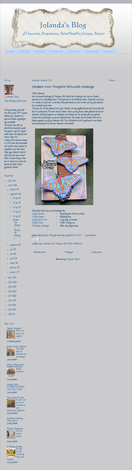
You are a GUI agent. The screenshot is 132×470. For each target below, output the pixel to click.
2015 (10, 305)
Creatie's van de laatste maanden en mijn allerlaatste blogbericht (16, 405)
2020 (10, 282)
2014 (10, 310)
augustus (14, 245)
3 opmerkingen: (90, 235)
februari (13, 268)
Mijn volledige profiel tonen (15, 101)
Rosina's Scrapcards (15, 429)
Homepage (68, 252)
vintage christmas (20, 370)
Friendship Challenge (40, 226)
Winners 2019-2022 (91, 51)
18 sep (15, 198)
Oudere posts (96, 252)
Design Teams (24, 51)
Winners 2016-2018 (74, 51)
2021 (10, 278)
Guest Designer (39, 51)
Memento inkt (48, 244)
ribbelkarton (77, 244)
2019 (10, 287)
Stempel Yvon (12, 385)
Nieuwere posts (40, 252)
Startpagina (10, 51)
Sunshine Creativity (15, 418)
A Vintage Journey (14, 447)
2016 (10, 301)
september (14, 194)
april (12, 258)
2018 (10, 291)
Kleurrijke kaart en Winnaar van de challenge (21, 353)
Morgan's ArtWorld (63, 244)
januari (13, 272)
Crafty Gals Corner (39, 220)
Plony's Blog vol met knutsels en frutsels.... (15, 366)
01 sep (15, 216)
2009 (10, 314)
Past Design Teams (56, 51)
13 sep (15, 203)
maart (12, 263)
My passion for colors (15, 397)
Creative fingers (38, 217)
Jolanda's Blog (12, 97)
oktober (13, 189)
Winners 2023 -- (108, 51)
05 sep (16, 212)
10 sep (15, 207)
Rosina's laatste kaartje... (19, 434)
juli (11, 249)
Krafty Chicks (37, 223)
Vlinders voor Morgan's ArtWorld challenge (63, 87)
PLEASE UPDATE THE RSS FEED (15, 388)
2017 (10, 296)
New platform (12, 420)
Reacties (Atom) (73, 259)
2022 (10, 185)
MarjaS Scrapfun (14, 328)
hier (33, 102)
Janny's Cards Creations (16, 346)
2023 (10, 181)
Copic (40, 244)
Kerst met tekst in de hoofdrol (20, 333)
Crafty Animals (38, 214)
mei (11, 254)
